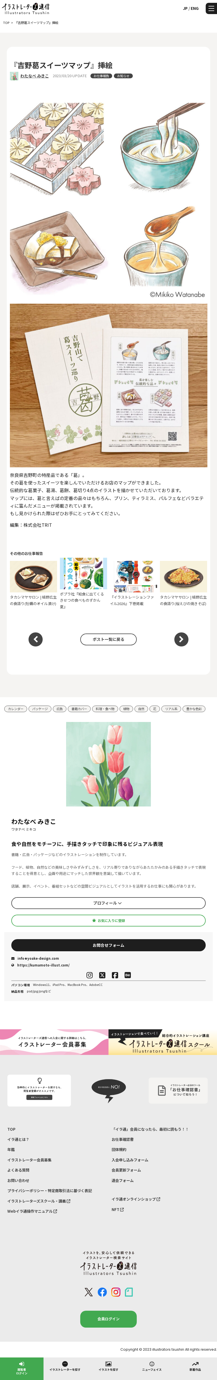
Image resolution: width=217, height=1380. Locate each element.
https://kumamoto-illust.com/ (40, 965)
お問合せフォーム (108, 945)
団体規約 (119, 1149)
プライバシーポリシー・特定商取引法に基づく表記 (49, 1190)
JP (185, 8)
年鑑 (11, 1149)
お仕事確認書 (123, 1139)
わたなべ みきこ (34, 76)
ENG (195, 8)
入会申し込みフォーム (130, 1160)
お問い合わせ (18, 1180)
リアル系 (171, 708)
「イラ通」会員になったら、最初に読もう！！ (150, 1129)
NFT (118, 1209)
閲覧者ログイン (21, 1367)
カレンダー (15, 708)
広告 (60, 708)
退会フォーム (123, 1180)
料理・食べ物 (105, 708)
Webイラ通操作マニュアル (32, 1211)
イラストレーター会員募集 (29, 1160)
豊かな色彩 (194, 708)
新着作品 (195, 1366)
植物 (126, 708)
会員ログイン (108, 1318)
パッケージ (40, 708)
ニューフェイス (152, 1366)
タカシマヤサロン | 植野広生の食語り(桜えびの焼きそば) (183, 583)
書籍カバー (79, 708)
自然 (141, 708)
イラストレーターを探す (65, 1366)
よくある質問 (18, 1170)
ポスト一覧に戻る (108, 639)
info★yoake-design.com (35, 958)
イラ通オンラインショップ (136, 1199)
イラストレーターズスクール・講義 (38, 1201)
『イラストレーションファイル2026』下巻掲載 (133, 583)
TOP (11, 1129)
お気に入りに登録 (108, 920)
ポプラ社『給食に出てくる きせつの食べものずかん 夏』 (83, 583)
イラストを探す (108, 1366)
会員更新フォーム (126, 1170)
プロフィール (107, 903)
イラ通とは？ (18, 1139)
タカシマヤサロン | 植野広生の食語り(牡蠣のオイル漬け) (33, 583)
